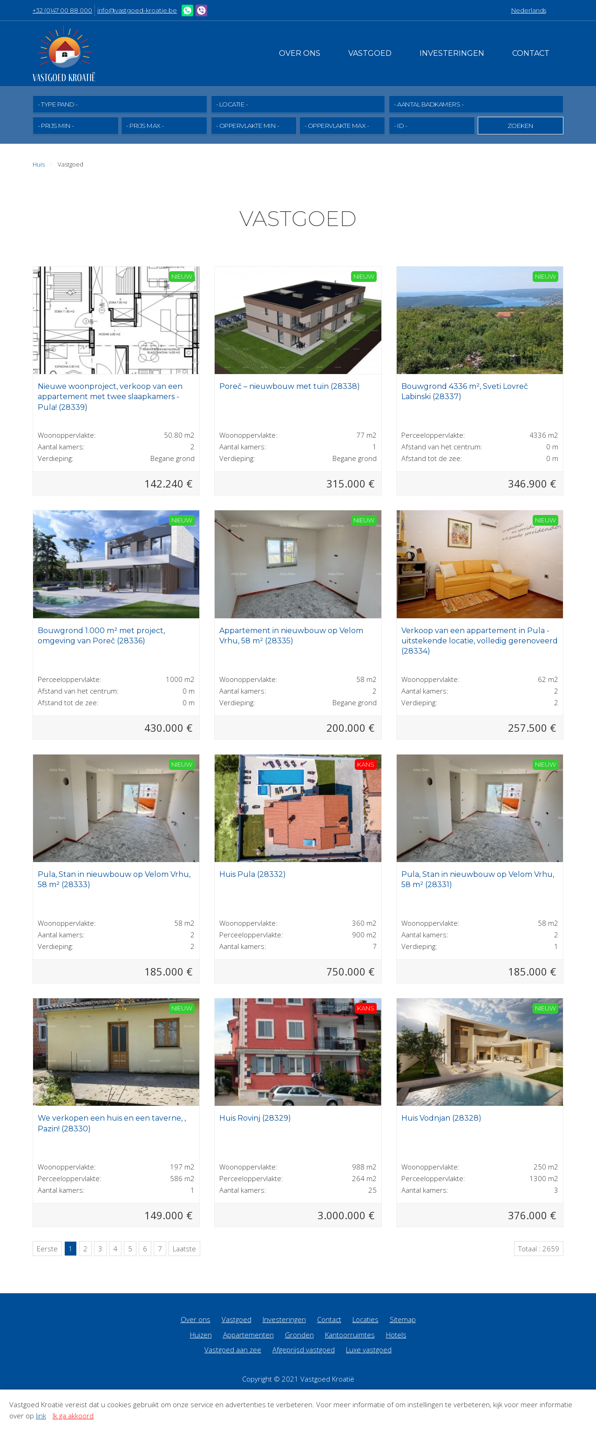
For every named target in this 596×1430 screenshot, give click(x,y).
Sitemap (403, 1318)
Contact (530, 53)
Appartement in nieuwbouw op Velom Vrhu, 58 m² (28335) (291, 635)
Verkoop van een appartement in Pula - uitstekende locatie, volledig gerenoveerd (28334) (479, 640)
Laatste (184, 1248)
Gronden (299, 1334)
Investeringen (452, 53)
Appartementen (248, 1334)
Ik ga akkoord (73, 1415)
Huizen (201, 1334)
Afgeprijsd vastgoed (303, 1349)
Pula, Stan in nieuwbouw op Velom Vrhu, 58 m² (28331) (477, 879)
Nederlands (528, 10)
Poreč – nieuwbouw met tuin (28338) (289, 385)
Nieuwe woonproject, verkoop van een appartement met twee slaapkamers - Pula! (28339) (110, 396)
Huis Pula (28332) (252, 873)
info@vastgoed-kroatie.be (137, 10)
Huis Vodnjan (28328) (441, 1117)
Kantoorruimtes (350, 1334)
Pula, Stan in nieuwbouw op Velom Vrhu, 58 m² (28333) (114, 879)
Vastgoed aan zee (232, 1349)
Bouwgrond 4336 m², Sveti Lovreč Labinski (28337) (464, 391)
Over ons (299, 53)
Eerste (47, 1248)
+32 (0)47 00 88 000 (62, 10)
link (41, 1415)
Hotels (396, 1334)
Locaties (365, 1318)
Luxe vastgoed (369, 1349)
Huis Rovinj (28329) (255, 1117)
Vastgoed (370, 53)
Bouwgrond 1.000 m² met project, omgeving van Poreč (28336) (101, 635)
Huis (39, 164)
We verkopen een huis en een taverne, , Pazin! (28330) (112, 1122)
